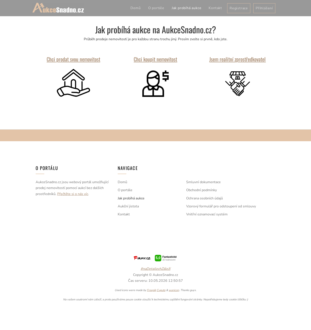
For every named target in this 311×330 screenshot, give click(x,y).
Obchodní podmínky (201, 190)
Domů (135, 8)
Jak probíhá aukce (187, 8)
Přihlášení (264, 8)
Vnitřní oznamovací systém (207, 214)
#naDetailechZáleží (155, 268)
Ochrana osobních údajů (204, 198)
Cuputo (161, 290)
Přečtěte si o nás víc (72, 194)
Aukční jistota (128, 206)
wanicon (174, 290)
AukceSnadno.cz (58, 8)
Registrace (239, 8)
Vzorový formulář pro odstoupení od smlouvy (221, 206)
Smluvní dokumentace (203, 182)
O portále (156, 8)
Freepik (151, 290)
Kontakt (215, 8)
